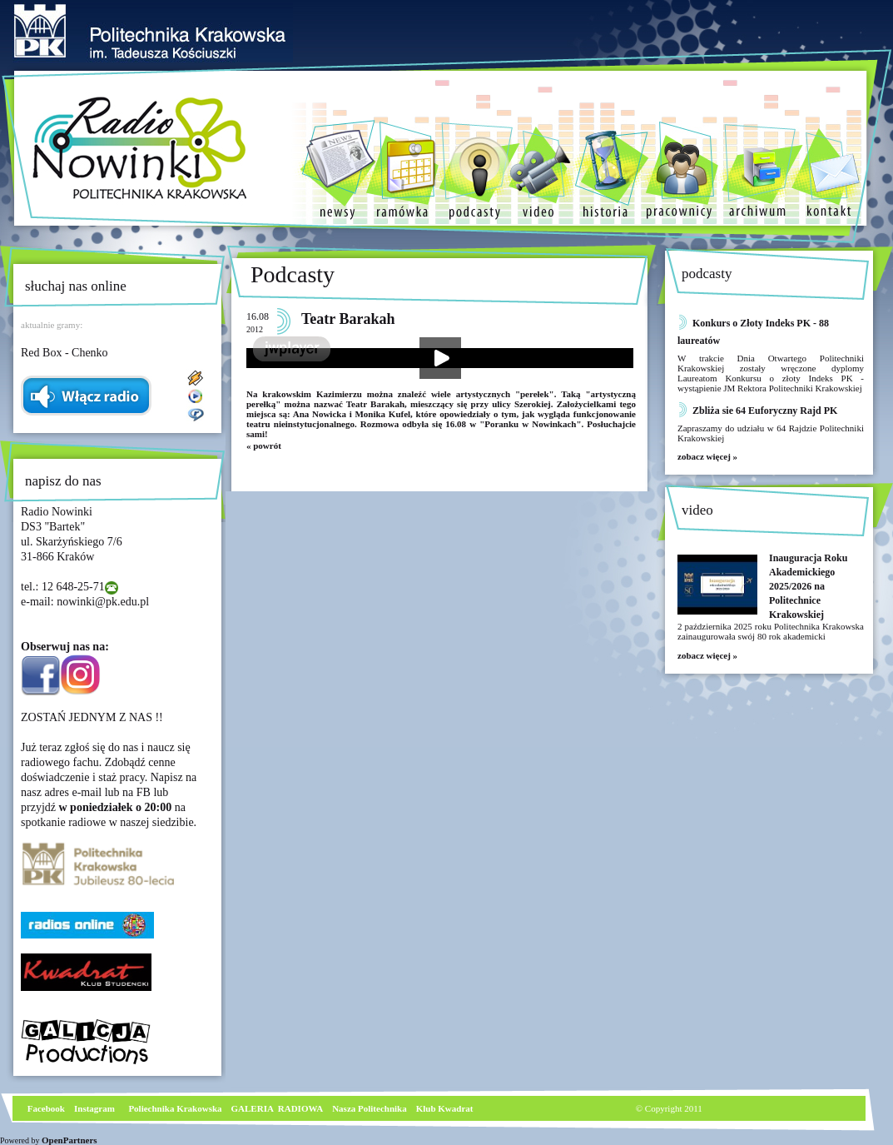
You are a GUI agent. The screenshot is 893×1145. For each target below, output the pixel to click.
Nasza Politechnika (369, 1108)
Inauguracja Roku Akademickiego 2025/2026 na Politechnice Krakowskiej (808, 586)
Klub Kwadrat (445, 1108)
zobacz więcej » (707, 456)
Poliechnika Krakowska (176, 1108)
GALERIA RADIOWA (277, 1108)
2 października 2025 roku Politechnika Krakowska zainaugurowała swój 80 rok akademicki (770, 631)
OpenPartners (69, 1140)
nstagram (96, 1108)
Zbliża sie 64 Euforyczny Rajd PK (764, 410)
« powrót (263, 446)
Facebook (45, 1108)
